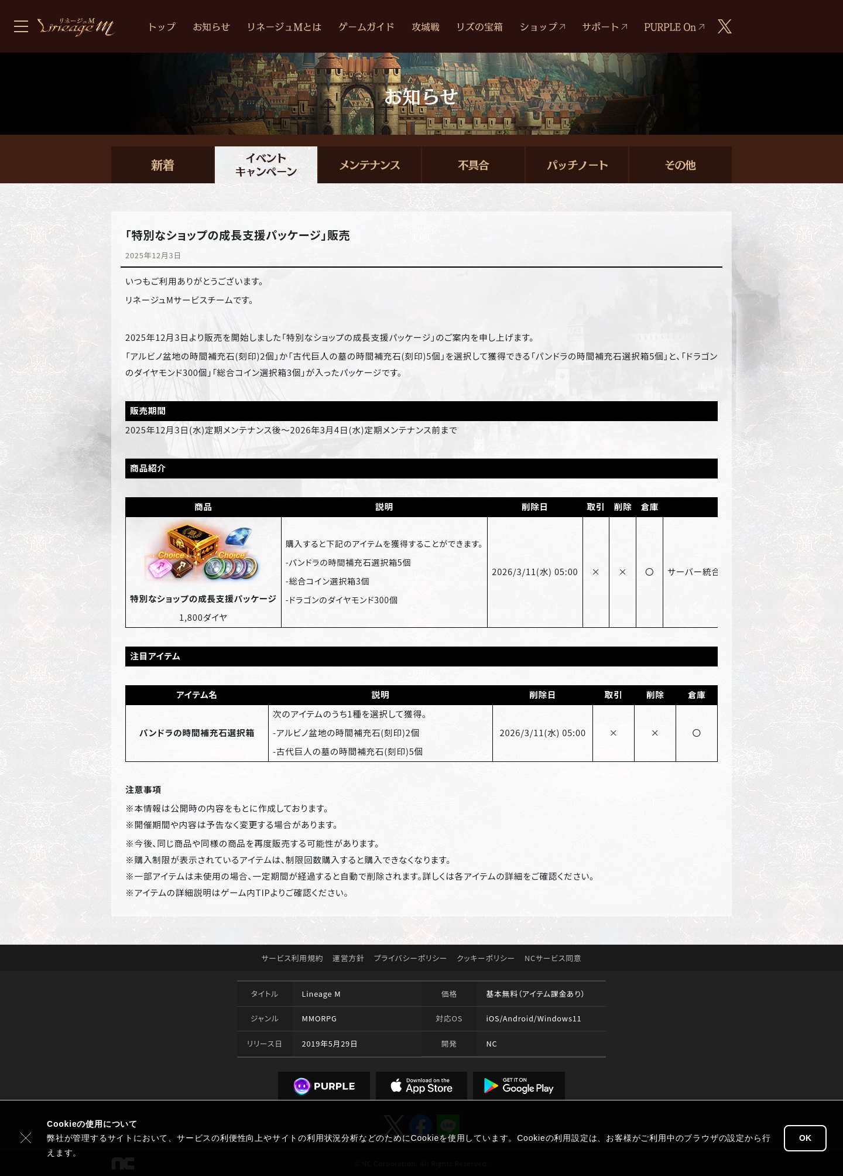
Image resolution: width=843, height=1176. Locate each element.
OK (805, 1138)
